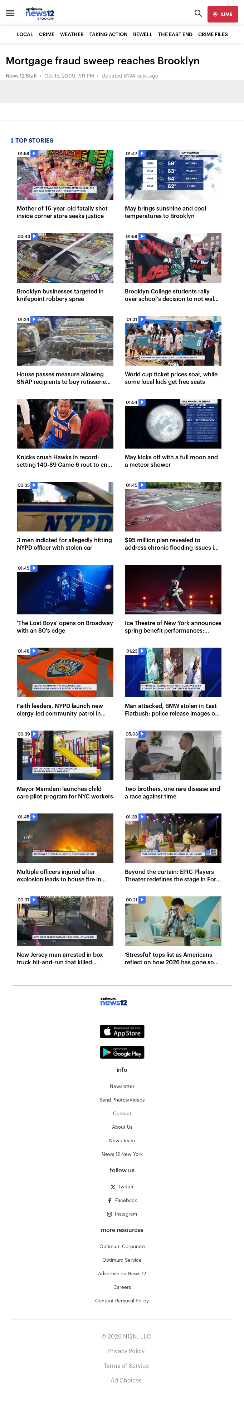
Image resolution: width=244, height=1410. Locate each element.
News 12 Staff (21, 76)
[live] (223, 14)
